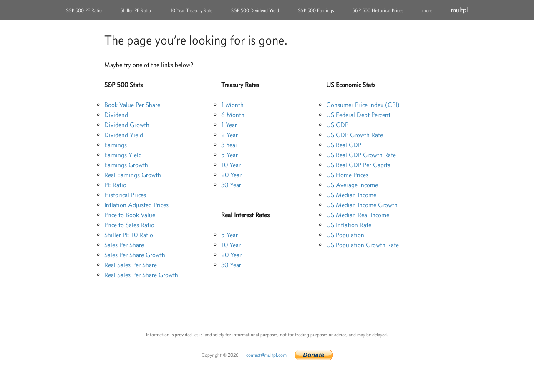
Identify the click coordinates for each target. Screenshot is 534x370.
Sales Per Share (124, 245)
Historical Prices (125, 195)
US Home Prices (347, 175)
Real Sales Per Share (130, 265)
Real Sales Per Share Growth (141, 275)
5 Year (229, 155)
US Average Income (352, 185)
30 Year (231, 185)
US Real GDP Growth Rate (361, 155)
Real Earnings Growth (132, 175)
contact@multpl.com (266, 355)
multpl (459, 10)
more (427, 10)
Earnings (115, 145)
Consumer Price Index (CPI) (363, 105)
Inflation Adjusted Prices (136, 205)
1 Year (229, 125)
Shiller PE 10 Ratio (128, 235)
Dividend (116, 115)
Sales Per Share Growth (134, 255)
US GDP (337, 125)
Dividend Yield (123, 135)
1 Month (232, 105)
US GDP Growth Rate (354, 135)
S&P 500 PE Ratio (84, 10)
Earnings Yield (123, 155)
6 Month (232, 115)
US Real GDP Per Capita (358, 165)
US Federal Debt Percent (358, 115)
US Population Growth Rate (362, 245)
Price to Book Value (129, 215)
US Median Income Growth (362, 205)
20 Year (231, 175)
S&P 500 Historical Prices (378, 10)
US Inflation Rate (348, 225)
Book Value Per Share (132, 105)
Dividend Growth (126, 125)
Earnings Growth (126, 165)
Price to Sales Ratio (129, 225)
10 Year (231, 165)
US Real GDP (343, 145)
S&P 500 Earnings (316, 10)
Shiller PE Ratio (136, 10)
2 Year (229, 135)
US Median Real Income (357, 215)
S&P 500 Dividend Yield (255, 10)
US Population (345, 235)
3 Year (229, 145)
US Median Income (351, 195)
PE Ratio (115, 185)
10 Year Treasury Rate (191, 10)
